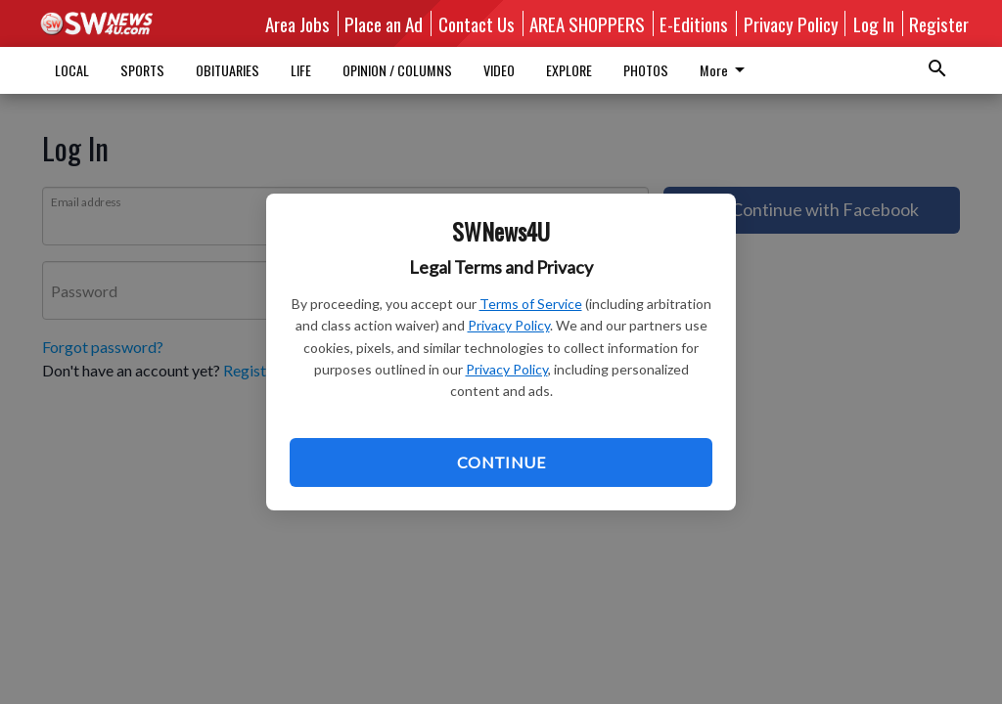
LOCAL (72, 70)
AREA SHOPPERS (587, 23)
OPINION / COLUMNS (397, 70)
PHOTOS (645, 70)
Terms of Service (530, 303)
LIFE (301, 70)
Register (939, 23)
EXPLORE (569, 70)
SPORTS (142, 70)
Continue (501, 462)
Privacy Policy (509, 325)
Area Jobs (297, 23)
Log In (873, 23)
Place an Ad (383, 23)
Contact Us (476, 23)
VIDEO (499, 70)
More (726, 70)
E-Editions (694, 23)
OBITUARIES (227, 70)
